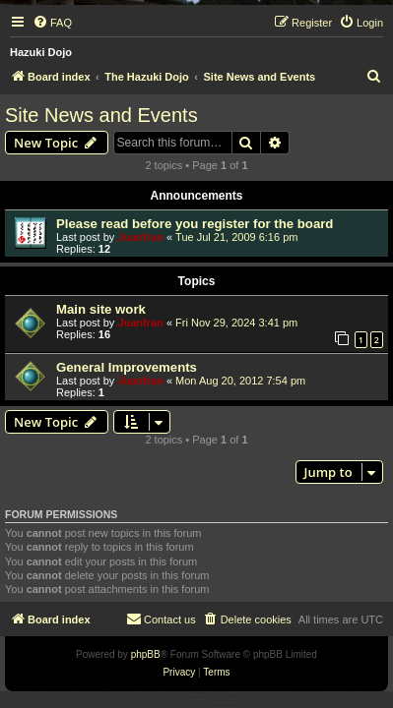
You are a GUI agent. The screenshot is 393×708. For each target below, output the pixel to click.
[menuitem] (52, 22)
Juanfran (140, 237)
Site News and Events (101, 115)
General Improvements (126, 367)
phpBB (146, 654)
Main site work (101, 309)
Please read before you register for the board (194, 223)
